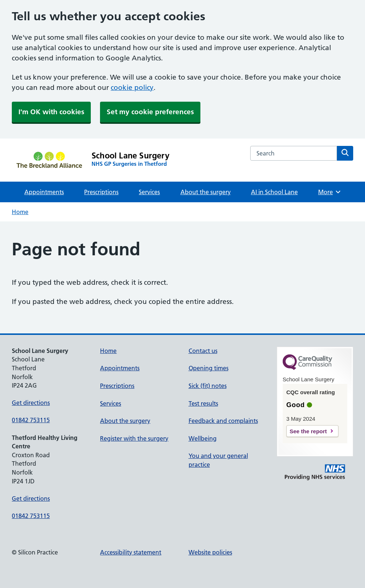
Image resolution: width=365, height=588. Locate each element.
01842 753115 (31, 420)
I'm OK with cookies (51, 112)
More (329, 192)
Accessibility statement (130, 552)
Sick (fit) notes (208, 385)
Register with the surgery (134, 438)
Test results (203, 403)
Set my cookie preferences (150, 112)
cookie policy (132, 87)
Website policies (210, 552)
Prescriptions (101, 192)
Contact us (203, 350)
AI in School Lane (274, 192)
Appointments (44, 192)
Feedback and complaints (223, 420)
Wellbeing (203, 438)
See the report (308, 431)
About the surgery (205, 192)
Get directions (31, 402)
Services (149, 192)
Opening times (208, 368)
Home (20, 212)
